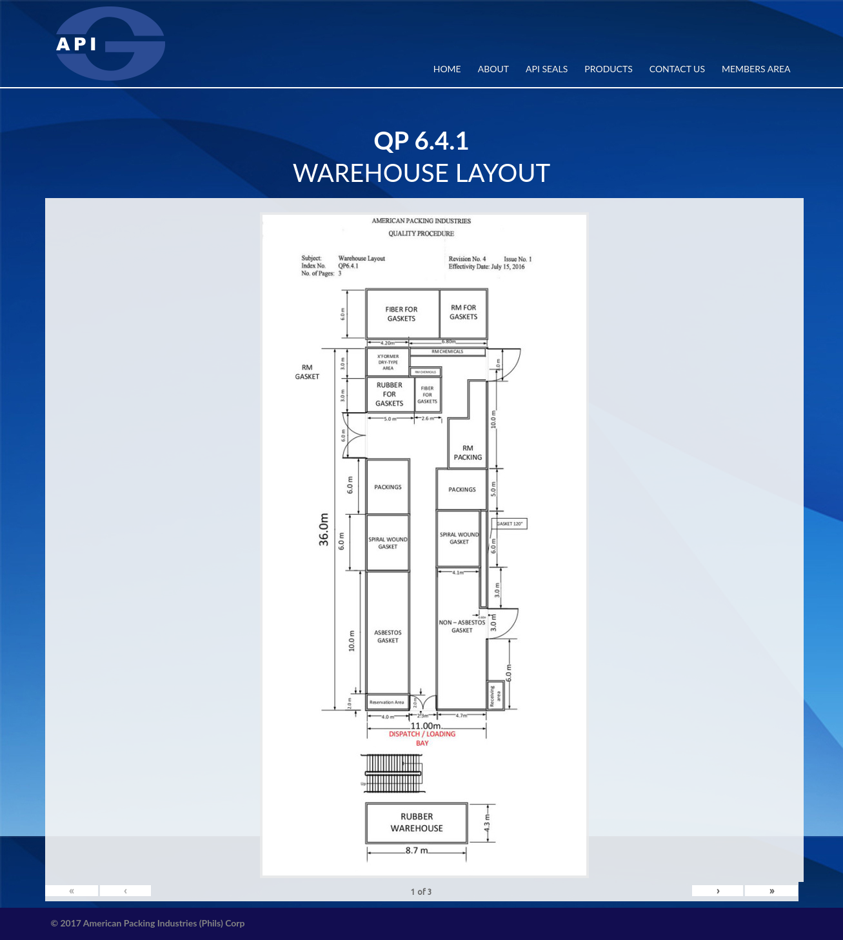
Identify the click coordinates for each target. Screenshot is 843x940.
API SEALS (547, 68)
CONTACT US (677, 68)
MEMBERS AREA (756, 68)
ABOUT (493, 68)
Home (447, 68)
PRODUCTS (608, 68)
